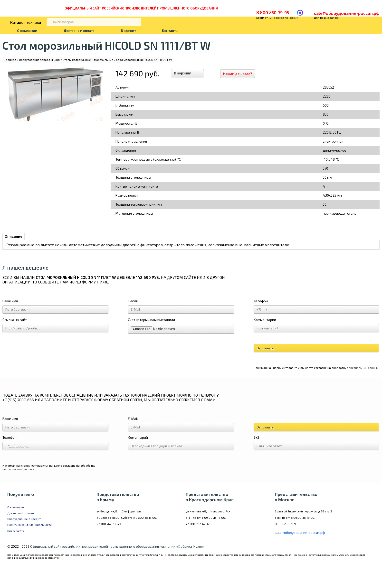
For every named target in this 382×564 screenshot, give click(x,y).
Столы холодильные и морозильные (88, 59)
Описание (13, 236)
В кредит (128, 30)
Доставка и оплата (79, 30)
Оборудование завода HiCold (39, 59)
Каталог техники (25, 22)
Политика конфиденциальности (29, 524)
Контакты (170, 30)
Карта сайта (15, 530)
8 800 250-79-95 (272, 12)
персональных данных (362, 367)
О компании (27, 30)
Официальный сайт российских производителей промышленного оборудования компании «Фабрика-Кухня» (117, 546)
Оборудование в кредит (24, 518)
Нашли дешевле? (238, 74)
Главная (10, 59)
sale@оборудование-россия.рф (347, 13)
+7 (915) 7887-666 (18, 399)
